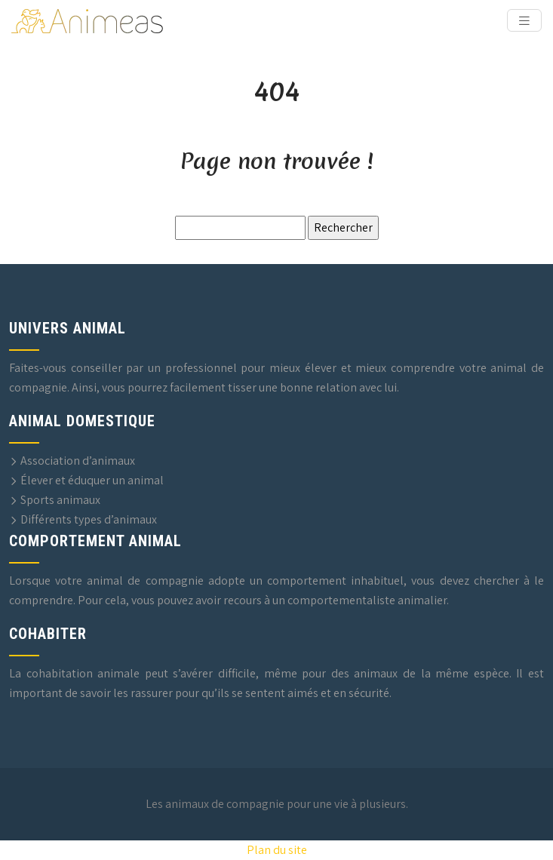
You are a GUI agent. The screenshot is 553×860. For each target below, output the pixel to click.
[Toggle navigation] (524, 20)
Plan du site (277, 850)
